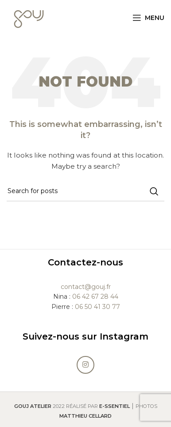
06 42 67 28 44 (95, 296)
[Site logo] (29, 17)
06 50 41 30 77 (97, 307)
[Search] (85, 191)
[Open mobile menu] (148, 18)
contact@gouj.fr (86, 287)
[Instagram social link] (85, 365)
